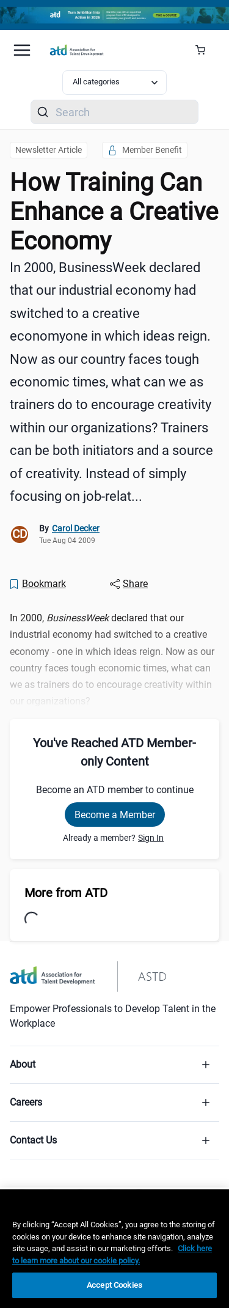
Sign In (151, 838)
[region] (114, 1248)
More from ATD (65, 892)
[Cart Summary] (205, 50)
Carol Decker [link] (76, 528)
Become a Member (115, 815)
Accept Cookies (114, 1285)
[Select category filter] (114, 82)
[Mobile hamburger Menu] (22, 50)
